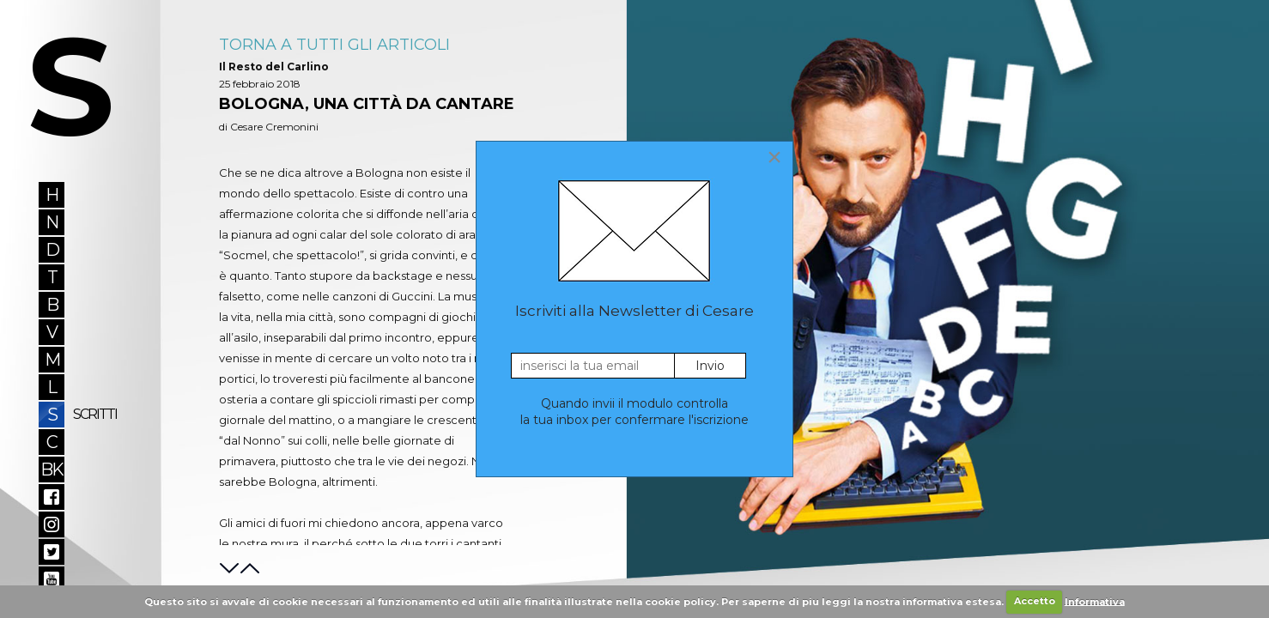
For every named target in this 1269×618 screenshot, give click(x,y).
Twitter (51, 552)
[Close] (774, 157)
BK (51, 469)
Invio (710, 365)
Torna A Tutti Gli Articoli (334, 44)
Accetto (1034, 601)
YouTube (51, 579)
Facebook (51, 497)
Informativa (1095, 601)
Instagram (51, 524)
